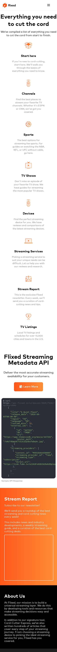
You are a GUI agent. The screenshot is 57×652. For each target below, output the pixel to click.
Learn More (28, 387)
